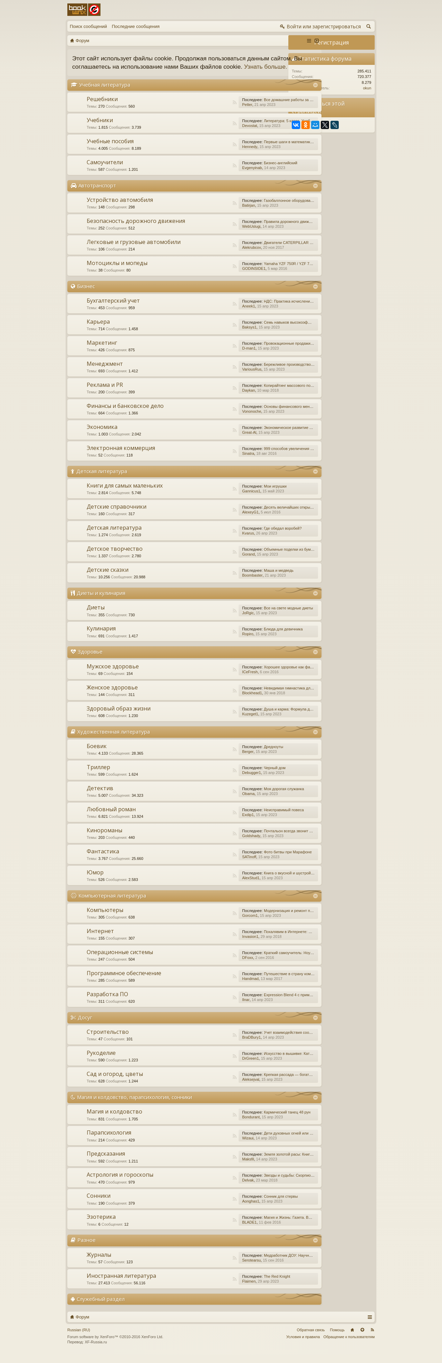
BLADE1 (212, 1231)
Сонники (98, 1204)
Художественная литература (113, 739)
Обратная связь (311, 1338)
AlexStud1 (214, 886)
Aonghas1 (214, 1210)
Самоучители (105, 170)
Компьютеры (105, 918)
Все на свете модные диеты (252, 617)
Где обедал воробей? (246, 537)
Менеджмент (105, 372)
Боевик (97, 754)
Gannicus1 (214, 500)
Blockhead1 (215, 701)
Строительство (108, 1040)
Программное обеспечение (124, 981)
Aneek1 (211, 314)
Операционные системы (120, 960)
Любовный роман (111, 817)
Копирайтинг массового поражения (258, 394)
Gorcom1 (213, 924)
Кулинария (101, 637)
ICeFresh (213, 680)
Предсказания (106, 1162)
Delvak (211, 1189)
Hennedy (213, 155)
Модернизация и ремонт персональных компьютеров (274, 919)
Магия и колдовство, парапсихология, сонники (134, 1105)
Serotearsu (214, 1268)
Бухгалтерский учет (113, 309)
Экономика (102, 435)
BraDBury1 (214, 1045)
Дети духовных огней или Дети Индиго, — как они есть (275, 1142)
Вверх (362, 1338)
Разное (86, 1248)
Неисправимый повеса (247, 818)
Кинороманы (104, 838)
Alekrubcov (214, 256)
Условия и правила (303, 1345)
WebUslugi (214, 235)
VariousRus (215, 377)
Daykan (211, 398)
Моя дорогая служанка (247, 797)
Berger (211, 760)
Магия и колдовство (114, 1120)
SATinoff (212, 865)
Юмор (95, 880)
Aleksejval (214, 1088)
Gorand (211, 563)
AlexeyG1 (213, 521)
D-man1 (212, 356)
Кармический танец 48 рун (250, 1121)
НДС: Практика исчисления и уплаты (259, 309)
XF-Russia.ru (96, 1351)
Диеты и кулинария (101, 601)
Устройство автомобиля (120, 208)
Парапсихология (109, 1141)
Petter (210, 113)
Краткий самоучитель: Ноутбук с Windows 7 (265, 961)
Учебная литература (104, 92)
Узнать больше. (114, 75)
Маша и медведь (242, 579)
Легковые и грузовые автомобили (134, 250)
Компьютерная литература (112, 903)
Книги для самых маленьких (125, 494)
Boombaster (215, 584)
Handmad (213, 987)
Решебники (102, 107)
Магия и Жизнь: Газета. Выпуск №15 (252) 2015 (269, 1226)
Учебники (100, 128)
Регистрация (331, 42)
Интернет (100, 939)
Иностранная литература (121, 1284)
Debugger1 (214, 781)
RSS (198, 111)
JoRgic (211, 621)
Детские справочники (116, 515)
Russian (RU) (78, 1338)
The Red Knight (240, 1285)
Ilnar (209, 1008)
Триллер (98, 775)
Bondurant (214, 1126)
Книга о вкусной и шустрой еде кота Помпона (267, 881)
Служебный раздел (101, 1307)
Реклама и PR (105, 393)
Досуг (85, 1025)
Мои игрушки (238, 495)
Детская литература (101, 479)
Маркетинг (102, 351)
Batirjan (211, 214)
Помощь (337, 1338)
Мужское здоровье (113, 674)
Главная (352, 1338)
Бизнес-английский (244, 171)
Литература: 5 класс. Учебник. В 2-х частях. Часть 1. (273, 129)
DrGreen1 (213, 1067)
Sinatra (211, 462)
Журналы (99, 1263)
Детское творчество (115, 557)
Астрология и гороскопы (120, 1183)
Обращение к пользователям (349, 1345)
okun (367, 88)
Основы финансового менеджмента (258, 415)
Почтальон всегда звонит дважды (257, 839)
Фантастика (103, 859)
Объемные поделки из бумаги (253, 558)
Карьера (98, 330)
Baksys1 (212, 335)
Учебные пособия (110, 149)
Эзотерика (101, 1225)
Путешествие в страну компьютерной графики (268, 982)
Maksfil (211, 1168)
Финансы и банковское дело (125, 414)
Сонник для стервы (244, 1205)
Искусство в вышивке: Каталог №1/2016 (262, 1062)
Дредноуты (237, 755)
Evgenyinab (215, 176)
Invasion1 (213, 945)
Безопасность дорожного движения (136, 229)
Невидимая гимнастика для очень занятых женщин (272, 696)
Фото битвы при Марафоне (251, 860)
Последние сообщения (136, 26)
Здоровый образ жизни (119, 716)
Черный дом (238, 776)
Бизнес (86, 294)
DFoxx (211, 966)
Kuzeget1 (213, 722)
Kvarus (211, 542)
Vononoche (214, 420)
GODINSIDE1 (217, 277)
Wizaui (211, 1147)
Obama (211, 802)
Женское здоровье (112, 695)
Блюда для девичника (246, 638)
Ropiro (211, 642)
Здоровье (90, 660)
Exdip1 (211, 823)
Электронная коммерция (121, 456)
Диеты (96, 616)
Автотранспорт (97, 193)
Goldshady (214, 844)
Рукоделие (101, 1061)
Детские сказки (107, 578)
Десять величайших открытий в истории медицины (272, 516)
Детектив (100, 796)
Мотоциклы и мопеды (117, 271)
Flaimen (212, 1289)
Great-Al (212, 441)
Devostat (212, 134)
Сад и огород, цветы (115, 1082)
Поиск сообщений (88, 26)
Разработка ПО (107, 1002)
